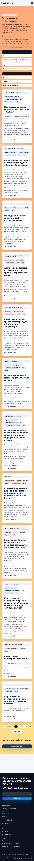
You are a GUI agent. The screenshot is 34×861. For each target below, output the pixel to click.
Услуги (4, 811)
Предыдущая (7, 726)
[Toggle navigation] (32, 3)
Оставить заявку (17, 746)
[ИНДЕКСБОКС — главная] (7, 3)
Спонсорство (6, 826)
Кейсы (4, 828)
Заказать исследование (17, 793)
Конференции (17, 798)
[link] (17, 116)
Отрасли (4, 816)
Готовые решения (7, 813)
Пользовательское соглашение (11, 846)
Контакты (5, 840)
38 (30, 726)
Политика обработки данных (10, 843)
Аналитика (5, 831)
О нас (4, 838)
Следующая (17, 731)
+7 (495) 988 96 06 (15, 788)
